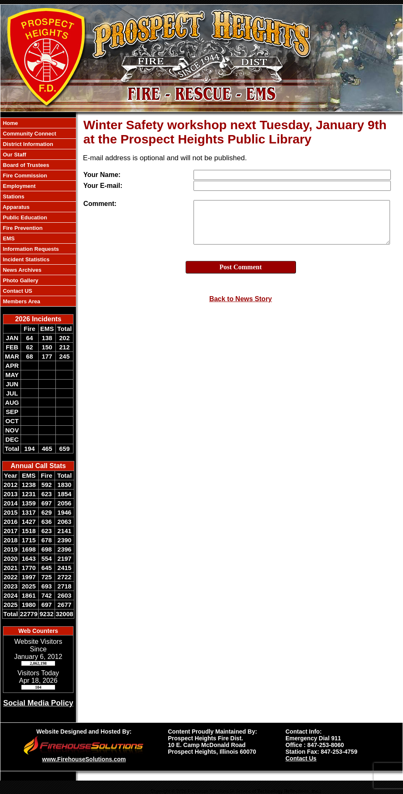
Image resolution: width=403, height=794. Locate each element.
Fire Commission (24, 175)
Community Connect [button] (28, 133)
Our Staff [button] (13, 154)
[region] (38, 212)
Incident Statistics (25, 259)
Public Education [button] (24, 217)
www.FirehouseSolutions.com (84, 759)
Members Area (20, 301)
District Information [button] (27, 144)
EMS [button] (8, 238)
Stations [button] (12, 196)
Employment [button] (18, 186)
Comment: (100, 203)
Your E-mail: (103, 185)
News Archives (21, 270)
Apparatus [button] (15, 207)
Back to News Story (240, 298)
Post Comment (241, 267)
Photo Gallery (19, 280)
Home (9, 123)
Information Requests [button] (30, 249)
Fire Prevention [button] (21, 228)
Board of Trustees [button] (25, 165)
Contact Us (301, 758)
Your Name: (102, 174)
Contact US (16, 291)
